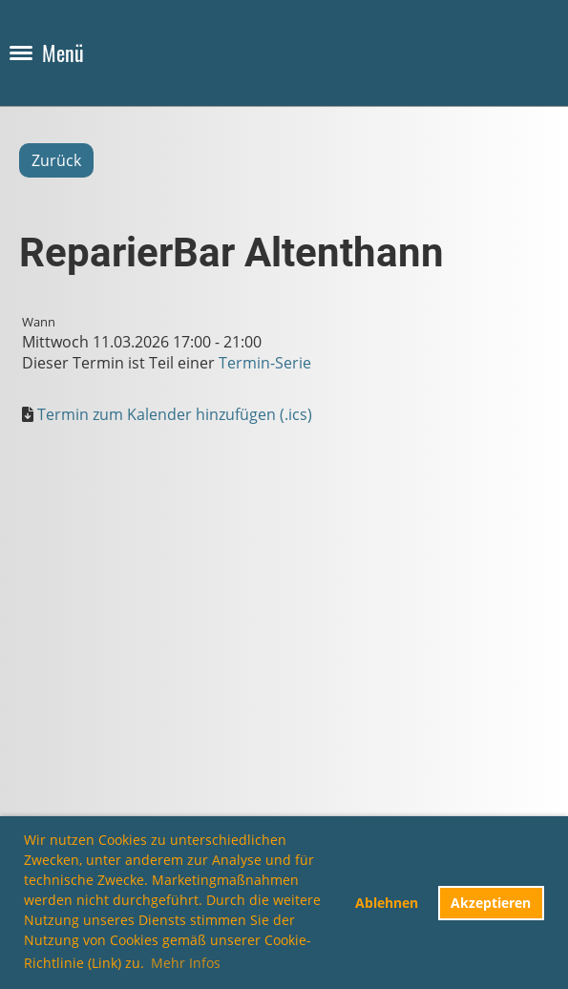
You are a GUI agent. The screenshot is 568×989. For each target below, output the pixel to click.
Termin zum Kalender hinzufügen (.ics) (174, 414)
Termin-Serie (265, 362)
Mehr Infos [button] (186, 963)
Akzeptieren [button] (491, 903)
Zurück (56, 160)
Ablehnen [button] (386, 903)
